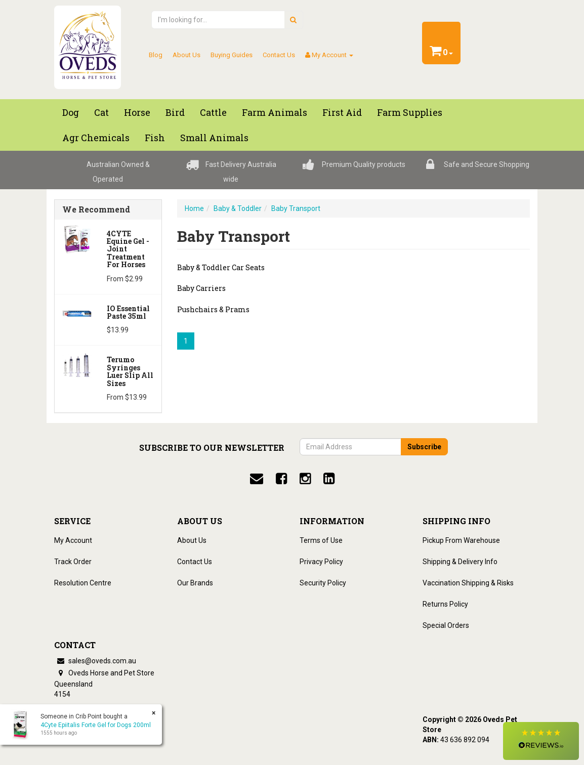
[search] (293, 20)
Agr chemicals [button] (96, 138)
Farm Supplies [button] (409, 112)
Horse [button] (137, 112)
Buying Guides (232, 55)
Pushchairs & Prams (213, 309)
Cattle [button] (213, 112)
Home (194, 208)
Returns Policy (445, 604)
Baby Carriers (201, 288)
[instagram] (305, 478)
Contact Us (279, 55)
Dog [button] (70, 112)
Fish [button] (155, 138)
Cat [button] (101, 112)
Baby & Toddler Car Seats (221, 267)
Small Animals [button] (214, 138)
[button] (541, 741)
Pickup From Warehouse (461, 540)
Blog (155, 55)
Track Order (73, 562)
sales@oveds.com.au (95, 661)
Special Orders (446, 625)
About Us (186, 55)
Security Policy (323, 583)
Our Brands (195, 583)
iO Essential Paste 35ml (128, 312)
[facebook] (281, 478)
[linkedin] (329, 478)
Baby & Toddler (238, 208)
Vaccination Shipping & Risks (468, 583)
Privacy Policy (321, 562)
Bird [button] (175, 112)
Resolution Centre (82, 583)
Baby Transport (295, 208)
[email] (256, 478)
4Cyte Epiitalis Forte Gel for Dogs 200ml (95, 725)
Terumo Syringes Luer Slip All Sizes (130, 371)
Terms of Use (321, 540)
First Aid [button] (342, 112)
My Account (73, 540)
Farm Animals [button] (274, 112)
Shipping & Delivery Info (460, 562)
